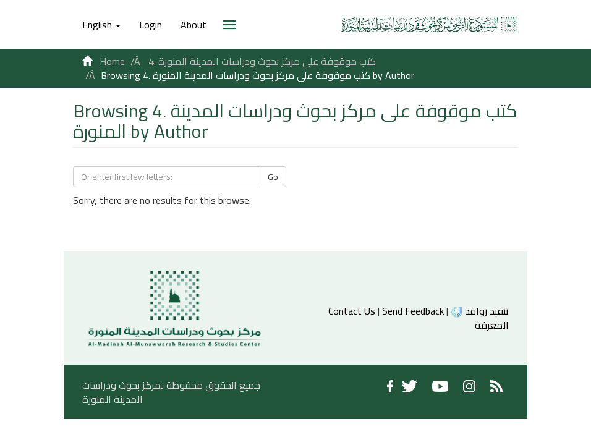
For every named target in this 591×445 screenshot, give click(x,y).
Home (112, 61)
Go (273, 177)
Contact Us (351, 311)
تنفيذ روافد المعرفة (480, 318)
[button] (101, 24)
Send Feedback (413, 311)
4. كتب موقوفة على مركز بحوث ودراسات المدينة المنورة (262, 61)
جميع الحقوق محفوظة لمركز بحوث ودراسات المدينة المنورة (171, 392)
